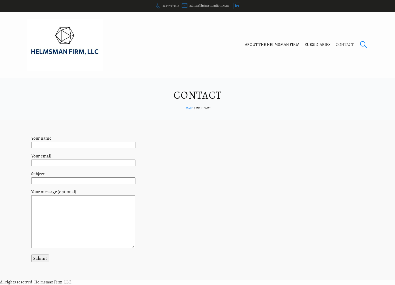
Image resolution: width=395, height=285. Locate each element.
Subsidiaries (317, 45)
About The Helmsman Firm (272, 45)
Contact (345, 45)
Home (188, 108)
